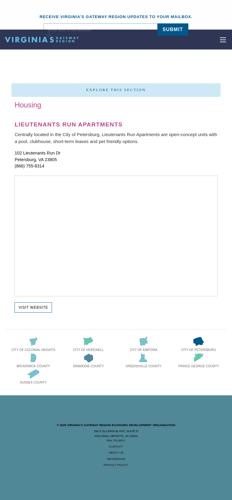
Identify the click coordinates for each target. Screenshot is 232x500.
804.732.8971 (116, 440)
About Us (116, 452)
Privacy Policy (116, 465)
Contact (116, 446)
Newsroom (116, 458)
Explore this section (116, 90)
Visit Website (33, 307)
